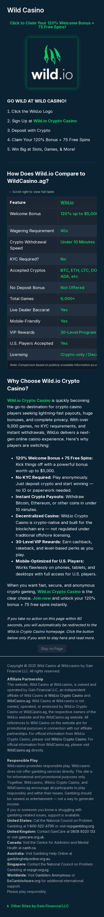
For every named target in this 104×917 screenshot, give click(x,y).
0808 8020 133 (83, 831)
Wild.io (67, 202)
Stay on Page (52, 648)
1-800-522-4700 (40, 826)
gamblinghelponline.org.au (28, 859)
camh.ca (29, 848)
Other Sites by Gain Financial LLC (40, 906)
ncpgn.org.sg (37, 870)
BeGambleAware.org (23, 881)
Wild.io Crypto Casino (55, 120)
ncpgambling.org (80, 826)
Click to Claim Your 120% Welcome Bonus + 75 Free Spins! (52, 25)
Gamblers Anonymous (53, 875)
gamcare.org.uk (31, 837)
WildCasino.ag (18, 701)
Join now (42, 598)
